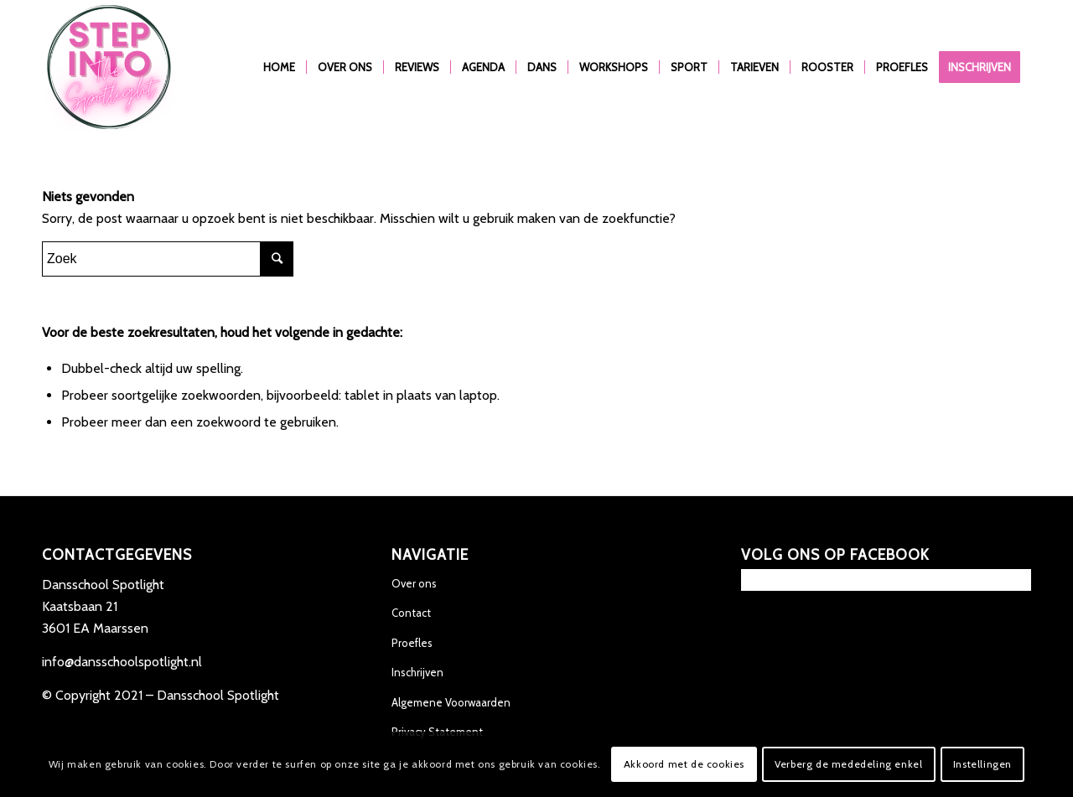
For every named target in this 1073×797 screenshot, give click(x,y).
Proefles (412, 643)
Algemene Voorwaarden (451, 702)
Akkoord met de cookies (684, 764)
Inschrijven (417, 672)
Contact (411, 612)
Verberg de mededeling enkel (848, 764)
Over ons (414, 583)
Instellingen (982, 764)
